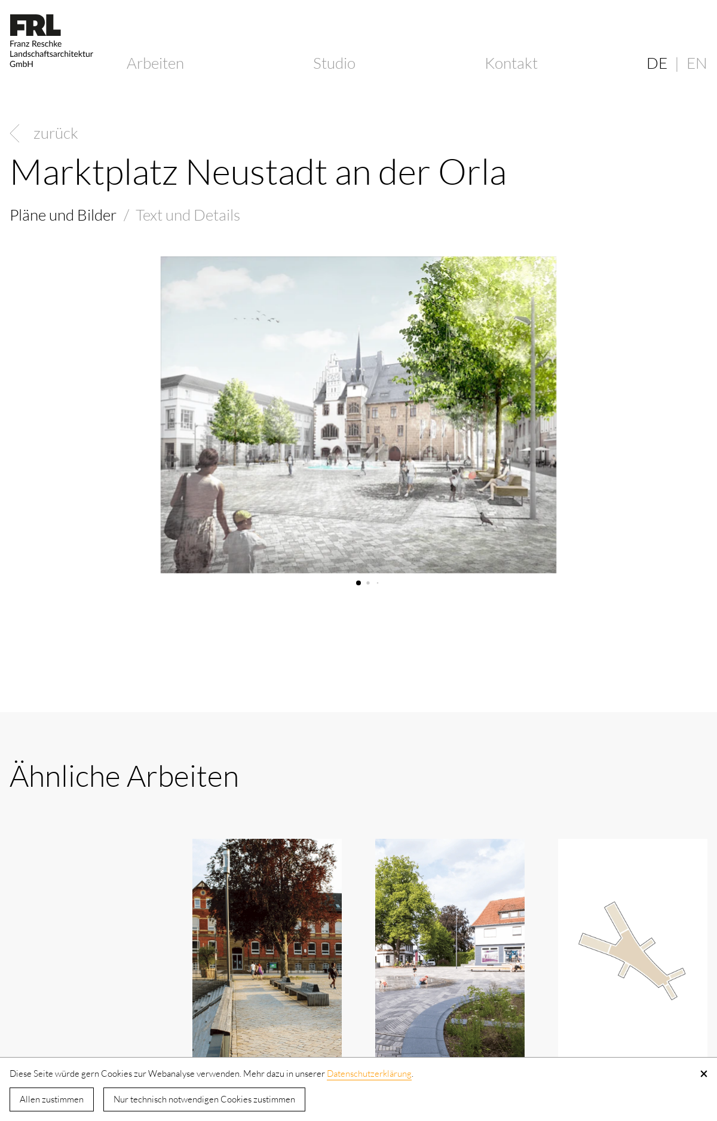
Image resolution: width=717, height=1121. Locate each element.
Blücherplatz (418, 998)
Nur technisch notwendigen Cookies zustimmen (204, 1099)
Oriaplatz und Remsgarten (238, 1010)
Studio (334, 62)
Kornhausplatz (59, 998)
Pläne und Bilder (63, 214)
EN (697, 62)
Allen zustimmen (52, 1099)
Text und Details (188, 214)
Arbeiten (155, 62)
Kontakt (511, 62)
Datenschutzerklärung (369, 1073)
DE (656, 62)
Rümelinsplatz (606, 998)
